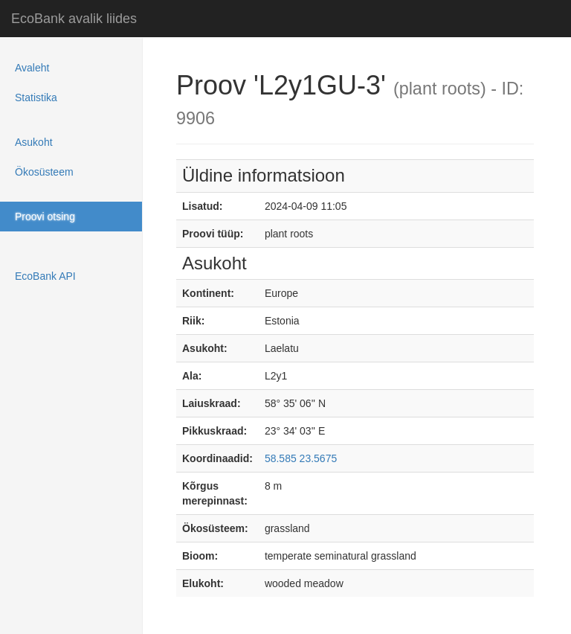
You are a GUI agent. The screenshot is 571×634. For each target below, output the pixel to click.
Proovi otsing (45, 216)
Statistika (36, 97)
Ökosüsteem (44, 172)
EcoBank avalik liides (74, 18)
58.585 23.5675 (301, 458)
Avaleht (32, 68)
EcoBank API (45, 276)
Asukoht (34, 142)
